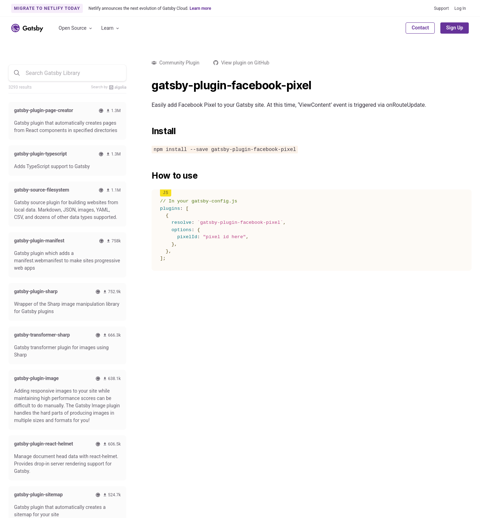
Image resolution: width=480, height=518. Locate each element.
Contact (420, 27)
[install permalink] (148, 131)
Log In (460, 8)
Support (441, 8)
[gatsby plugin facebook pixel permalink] (148, 85)
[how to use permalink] (148, 176)
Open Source (76, 28)
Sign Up (454, 27)
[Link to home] (27, 28)
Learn (110, 28)
